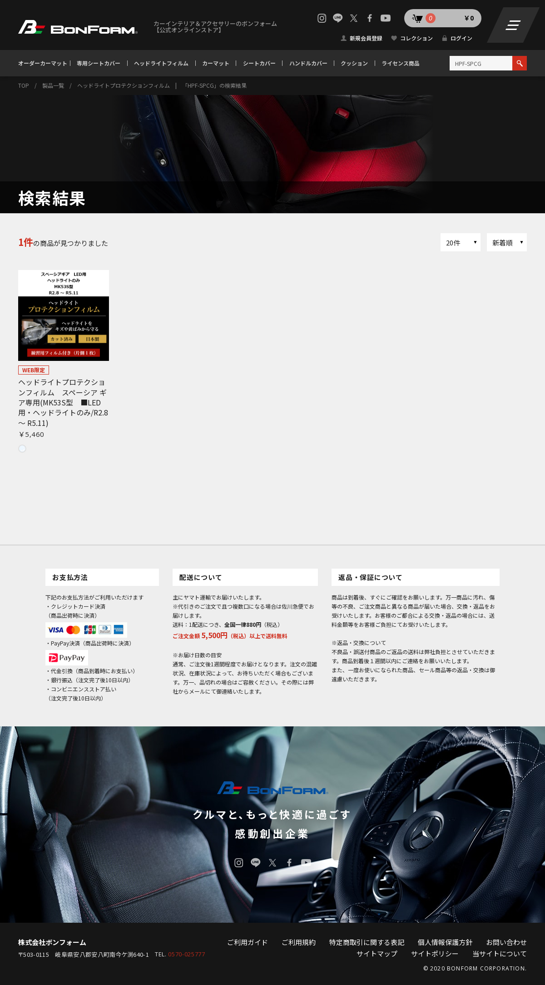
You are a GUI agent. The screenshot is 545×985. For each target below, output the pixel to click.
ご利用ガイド (247, 942)
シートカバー (259, 63)
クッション (354, 63)
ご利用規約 (299, 942)
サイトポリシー (435, 953)
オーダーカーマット (42, 63)
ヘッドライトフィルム (161, 63)
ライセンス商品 (401, 63)
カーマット (215, 63)
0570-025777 (186, 954)
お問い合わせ (506, 942)
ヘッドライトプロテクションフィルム (123, 85)
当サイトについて (499, 953)
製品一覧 (53, 85)
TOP (23, 85)
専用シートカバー (98, 63)
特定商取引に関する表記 (366, 942)
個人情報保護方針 (445, 942)
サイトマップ (377, 953)
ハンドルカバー (308, 63)
